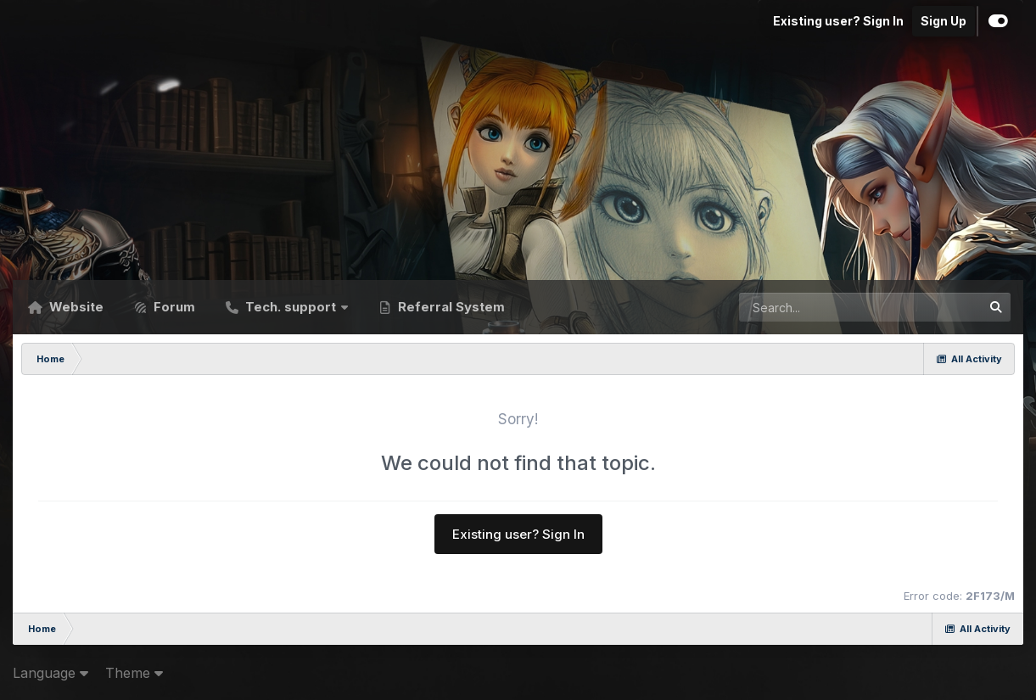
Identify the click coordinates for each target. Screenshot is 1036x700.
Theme (134, 672)
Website (75, 307)
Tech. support (290, 307)
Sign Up (943, 21)
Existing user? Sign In (838, 21)
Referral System (450, 307)
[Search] (814, 307)
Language (50, 672)
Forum (172, 307)
